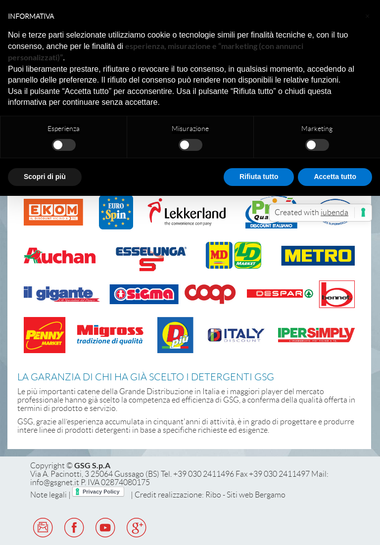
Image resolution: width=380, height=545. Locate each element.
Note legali (48, 495)
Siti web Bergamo (256, 495)
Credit (145, 495)
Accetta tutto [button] (335, 177)
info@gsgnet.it (54, 482)
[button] (367, 16)
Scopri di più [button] (45, 177)
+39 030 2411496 (203, 474)
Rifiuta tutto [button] (259, 177)
